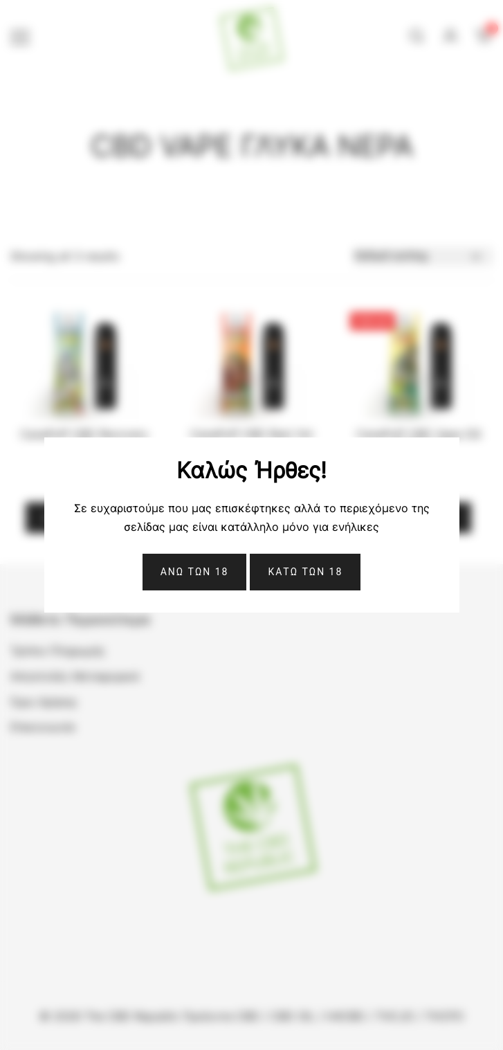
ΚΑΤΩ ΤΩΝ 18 (305, 571)
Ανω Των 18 (195, 571)
